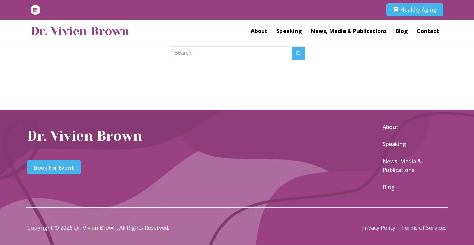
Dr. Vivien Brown (80, 31)
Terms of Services (424, 227)
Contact (428, 31)
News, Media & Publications (349, 31)
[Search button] (298, 53)
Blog (402, 31)
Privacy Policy (378, 227)
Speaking (289, 31)
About (259, 31)
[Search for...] (230, 53)
